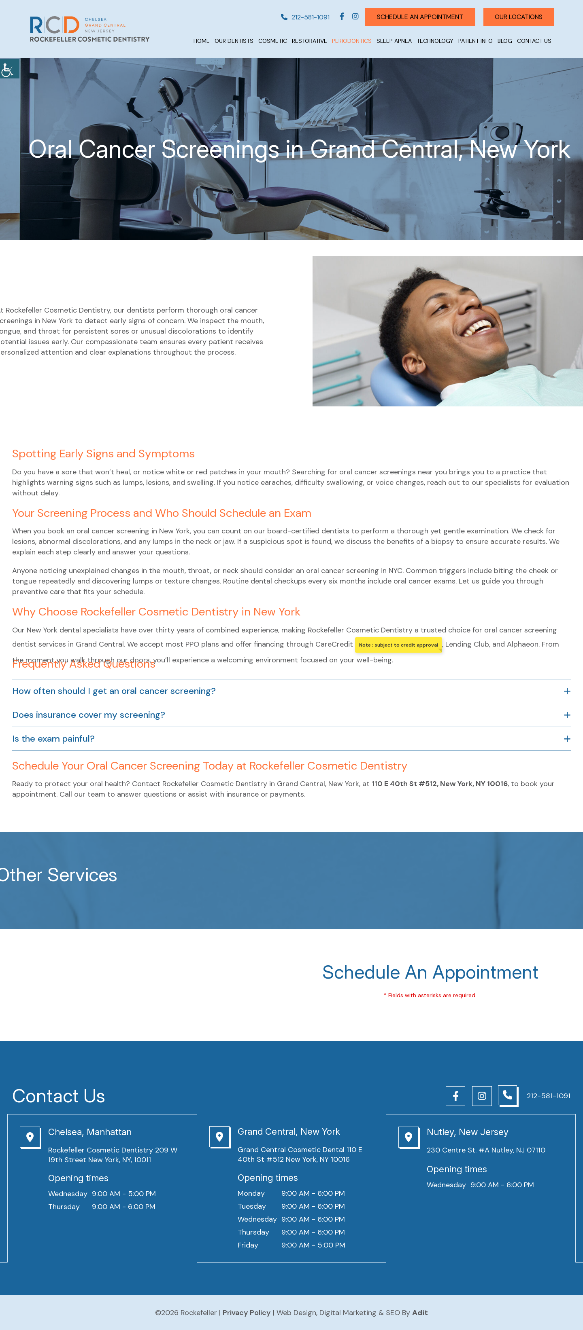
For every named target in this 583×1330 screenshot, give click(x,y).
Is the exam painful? (53, 739)
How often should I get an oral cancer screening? (114, 691)
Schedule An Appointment (417, 17)
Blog (505, 40)
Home (202, 40)
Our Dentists (234, 40)
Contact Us (534, 40)
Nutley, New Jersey (468, 1132)
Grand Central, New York (289, 1131)
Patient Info (475, 40)
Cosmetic (272, 40)
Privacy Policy (247, 1312)
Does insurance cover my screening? (88, 715)
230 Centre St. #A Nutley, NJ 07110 (486, 1150)
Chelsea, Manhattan (90, 1132)
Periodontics (352, 40)
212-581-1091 (302, 17)
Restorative (309, 40)
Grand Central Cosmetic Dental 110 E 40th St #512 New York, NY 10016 (300, 1154)
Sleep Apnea (394, 40)
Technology (435, 40)
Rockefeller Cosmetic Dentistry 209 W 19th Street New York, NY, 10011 (112, 1155)
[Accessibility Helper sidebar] (9, 68)
